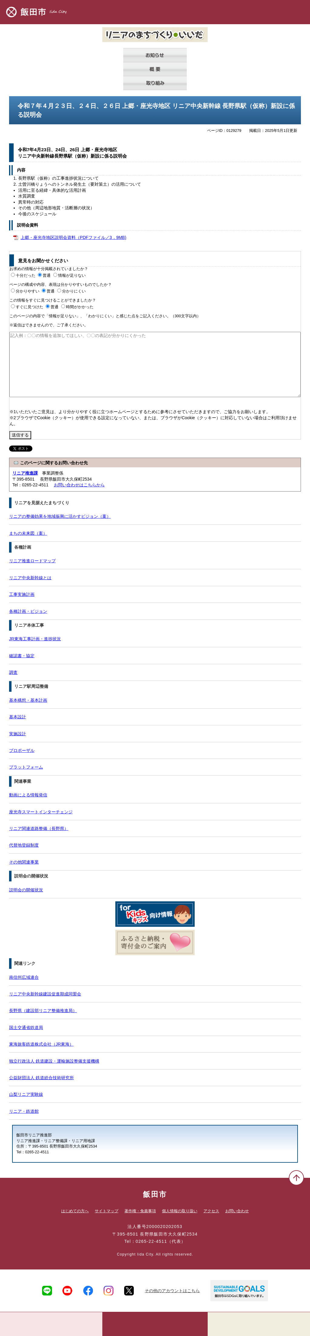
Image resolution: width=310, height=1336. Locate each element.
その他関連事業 (24, 862)
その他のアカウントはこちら (172, 1290)
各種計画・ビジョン (28, 611)
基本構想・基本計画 (28, 700)
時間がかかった (80, 307)
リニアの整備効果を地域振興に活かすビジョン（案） (60, 516)
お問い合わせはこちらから (79, 484)
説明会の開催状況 (26, 889)
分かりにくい (74, 291)
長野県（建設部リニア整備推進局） (43, 1010)
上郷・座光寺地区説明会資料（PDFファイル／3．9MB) (73, 237)
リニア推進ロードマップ (32, 560)
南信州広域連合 (24, 977)
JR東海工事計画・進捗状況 (35, 638)
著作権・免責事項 (140, 1211)
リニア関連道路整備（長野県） (38, 828)
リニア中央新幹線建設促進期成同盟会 (45, 993)
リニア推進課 (25, 473)
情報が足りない (72, 275)
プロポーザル (22, 750)
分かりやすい (27, 291)
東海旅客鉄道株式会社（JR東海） (41, 1044)
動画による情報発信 (28, 794)
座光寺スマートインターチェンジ (41, 811)
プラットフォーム (26, 767)
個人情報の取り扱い (179, 1211)
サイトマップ (106, 1211)
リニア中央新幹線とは (30, 577)
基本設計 (17, 716)
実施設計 (17, 733)
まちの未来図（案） (28, 533)
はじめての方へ (75, 1211)
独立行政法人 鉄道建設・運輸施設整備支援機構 (54, 1061)
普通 (47, 275)
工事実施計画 (22, 594)
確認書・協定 (22, 655)
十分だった (25, 275)
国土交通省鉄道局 (26, 1027)
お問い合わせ (237, 1211)
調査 (13, 672)
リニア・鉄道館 (24, 1111)
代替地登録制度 (24, 845)
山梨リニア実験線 (26, 1094)
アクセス (211, 1211)
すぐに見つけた (29, 307)
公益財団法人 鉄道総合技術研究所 (41, 1077)
